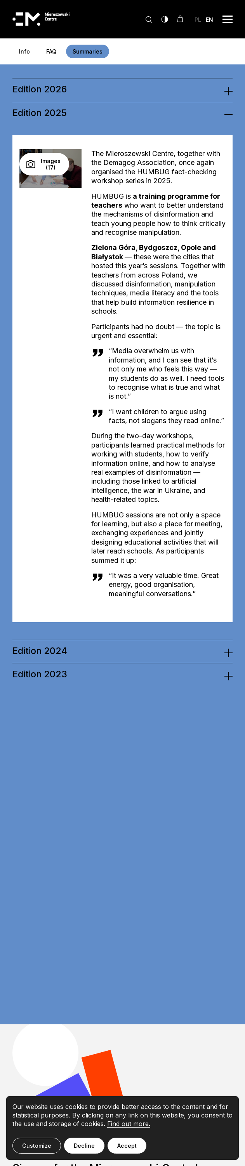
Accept (127, 1145)
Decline (84, 1145)
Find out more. (128, 1124)
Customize (36, 1145)
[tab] (122, 89)
